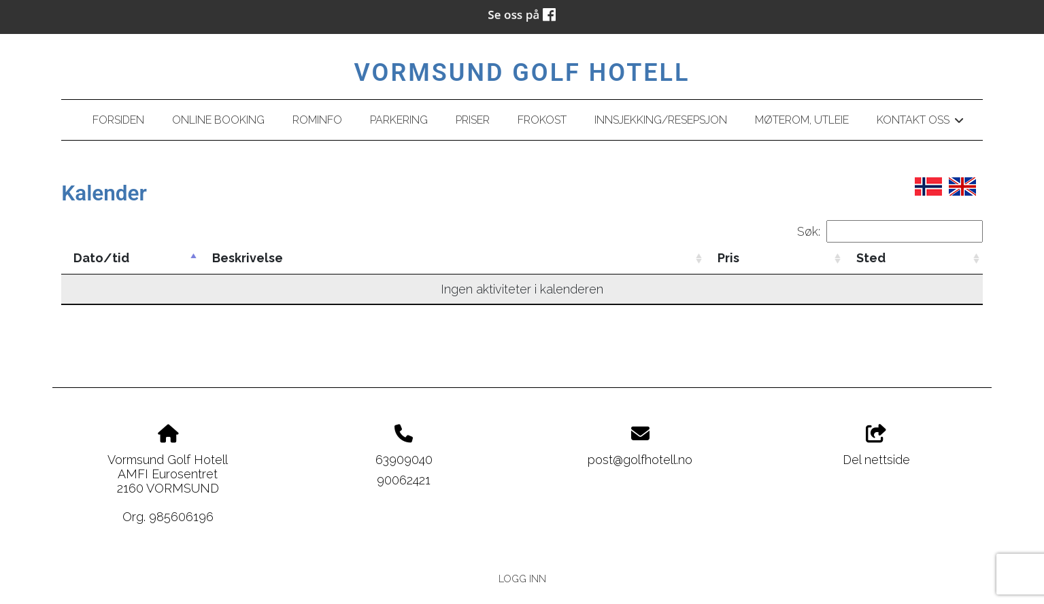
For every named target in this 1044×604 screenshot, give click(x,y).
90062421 (404, 480)
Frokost (542, 119)
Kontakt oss (920, 122)
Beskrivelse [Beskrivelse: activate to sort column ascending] (247, 258)
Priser (473, 119)
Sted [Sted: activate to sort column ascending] (871, 258)
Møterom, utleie (802, 119)
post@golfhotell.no (640, 459)
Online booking (218, 119)
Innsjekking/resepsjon (660, 119)
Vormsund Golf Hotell (522, 72)
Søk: (890, 231)
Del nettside (876, 446)
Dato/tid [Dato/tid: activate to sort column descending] (101, 258)
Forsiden (118, 119)
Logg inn (522, 578)
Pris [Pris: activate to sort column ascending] (728, 258)
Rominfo (317, 119)
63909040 (404, 459)
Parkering (399, 119)
